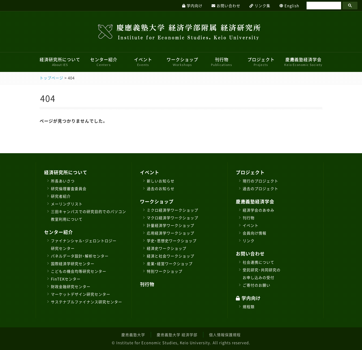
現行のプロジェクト (260, 180)
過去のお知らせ (160, 188)
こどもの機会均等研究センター (78, 271)
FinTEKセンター (66, 278)
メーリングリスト (67, 203)
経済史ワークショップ (166, 248)
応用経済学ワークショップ (170, 233)
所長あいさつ (63, 180)
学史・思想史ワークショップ (172, 240)
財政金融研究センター (70, 286)
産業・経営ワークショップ (170, 263)
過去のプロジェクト (260, 188)
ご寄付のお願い (256, 285)
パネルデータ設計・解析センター (80, 256)
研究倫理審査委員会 (69, 188)
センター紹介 (103, 61)
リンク (249, 240)
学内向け (248, 297)
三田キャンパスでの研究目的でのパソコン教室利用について (88, 215)
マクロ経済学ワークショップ (172, 217)
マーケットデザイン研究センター (80, 294)
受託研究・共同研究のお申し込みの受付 (262, 273)
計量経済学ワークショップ (170, 225)
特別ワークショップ (164, 271)
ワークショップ (182, 61)
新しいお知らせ (160, 180)
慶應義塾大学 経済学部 (177, 334)
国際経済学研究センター (72, 263)
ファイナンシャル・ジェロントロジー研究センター (84, 244)
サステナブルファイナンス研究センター (86, 301)
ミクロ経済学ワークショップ (172, 210)
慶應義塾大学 (133, 334)
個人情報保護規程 (225, 334)
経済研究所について (60, 61)
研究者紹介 (61, 196)
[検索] (323, 5)
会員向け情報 (254, 233)
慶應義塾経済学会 (303, 61)
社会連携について (258, 262)
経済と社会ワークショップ (170, 256)
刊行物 (221, 61)
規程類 (249, 306)
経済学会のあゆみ (258, 210)
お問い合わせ (250, 253)
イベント (143, 61)
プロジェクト (261, 61)
